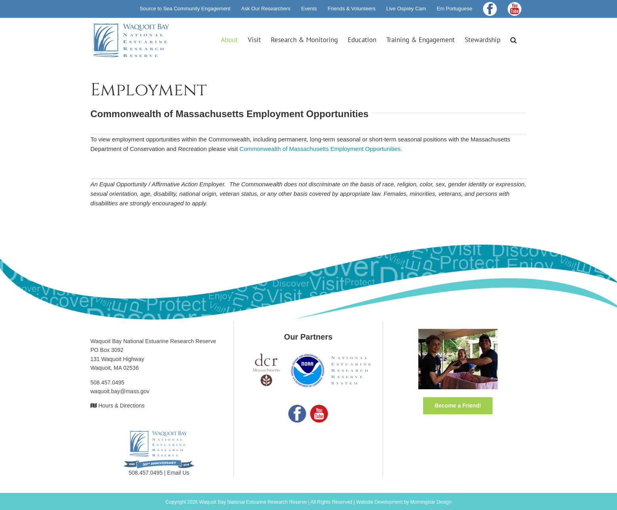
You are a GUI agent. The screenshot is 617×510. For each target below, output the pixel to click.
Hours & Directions (121, 405)
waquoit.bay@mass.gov (119, 391)
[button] (513, 40)
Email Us (178, 472)
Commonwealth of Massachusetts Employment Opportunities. (321, 148)
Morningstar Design (431, 502)
